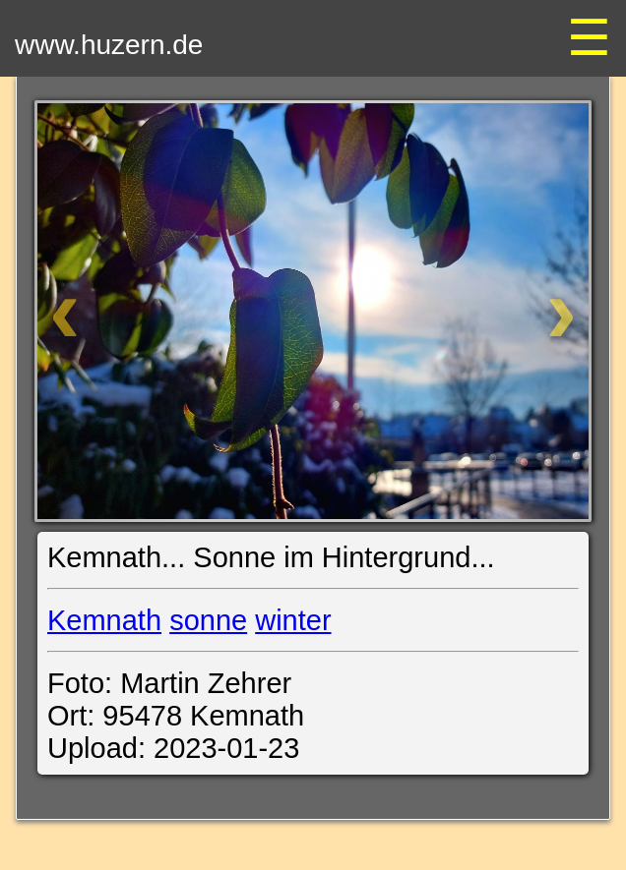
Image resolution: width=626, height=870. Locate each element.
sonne (208, 620)
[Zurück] (116, 311)
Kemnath (104, 620)
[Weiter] (510, 311)
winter (293, 620)
